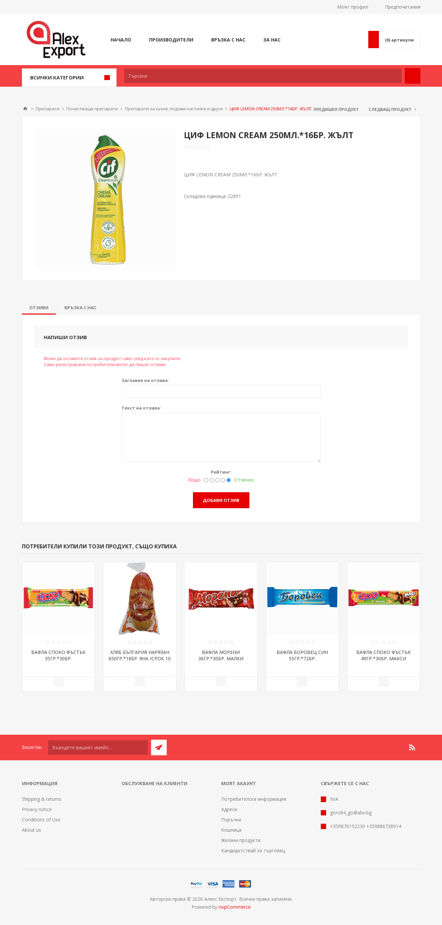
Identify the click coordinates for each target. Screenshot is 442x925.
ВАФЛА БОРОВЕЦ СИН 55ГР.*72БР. (302, 655)
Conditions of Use (41, 819)
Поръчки (231, 819)
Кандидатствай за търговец (253, 850)
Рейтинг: (221, 472)
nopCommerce (235, 907)
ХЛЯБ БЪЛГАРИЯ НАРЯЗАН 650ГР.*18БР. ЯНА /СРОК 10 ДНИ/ (140, 658)
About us (31, 830)
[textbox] (262, 76)
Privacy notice (37, 809)
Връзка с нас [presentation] (80, 308)
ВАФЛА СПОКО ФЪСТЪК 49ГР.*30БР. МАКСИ (383, 655)
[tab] (39, 308)
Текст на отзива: (141, 408)
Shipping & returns (41, 799)
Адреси (229, 809)
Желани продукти (240, 840)
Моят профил (352, 7)
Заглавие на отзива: (145, 380)
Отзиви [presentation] (38, 308)
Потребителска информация (253, 799)
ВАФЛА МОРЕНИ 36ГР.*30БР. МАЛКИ (220, 655)
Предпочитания (402, 7)
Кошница (231, 830)
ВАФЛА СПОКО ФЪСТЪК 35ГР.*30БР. (58, 655)
